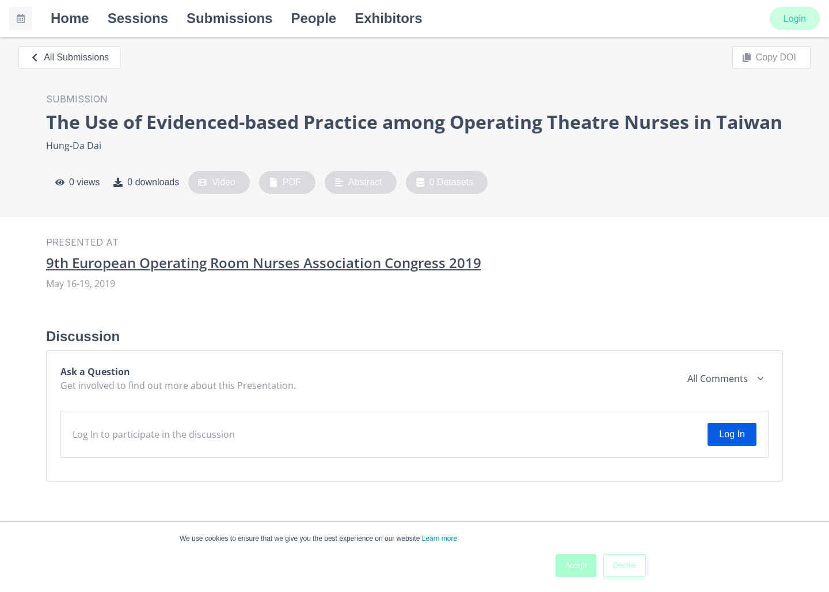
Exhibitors (388, 18)
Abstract (358, 182)
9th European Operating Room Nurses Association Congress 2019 (263, 263)
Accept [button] (576, 566)
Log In (731, 434)
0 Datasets (445, 182)
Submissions (229, 18)
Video (216, 182)
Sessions (138, 18)
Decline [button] (624, 566)
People (313, 18)
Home (70, 18)
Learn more (439, 538)
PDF (285, 182)
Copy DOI (769, 57)
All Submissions (69, 57)
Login (795, 19)
